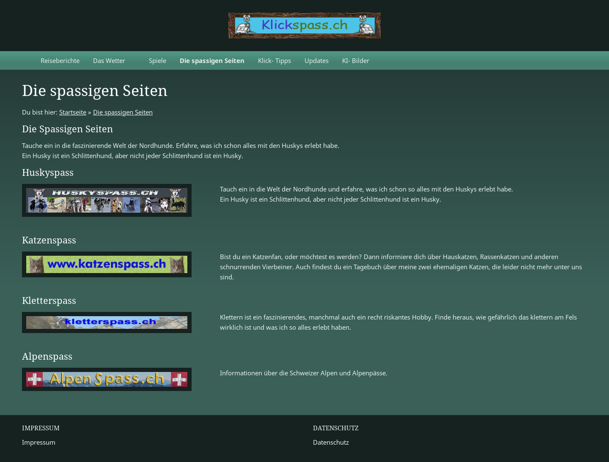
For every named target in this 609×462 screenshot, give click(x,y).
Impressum (38, 442)
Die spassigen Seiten (123, 112)
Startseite (72, 112)
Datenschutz (331, 442)
